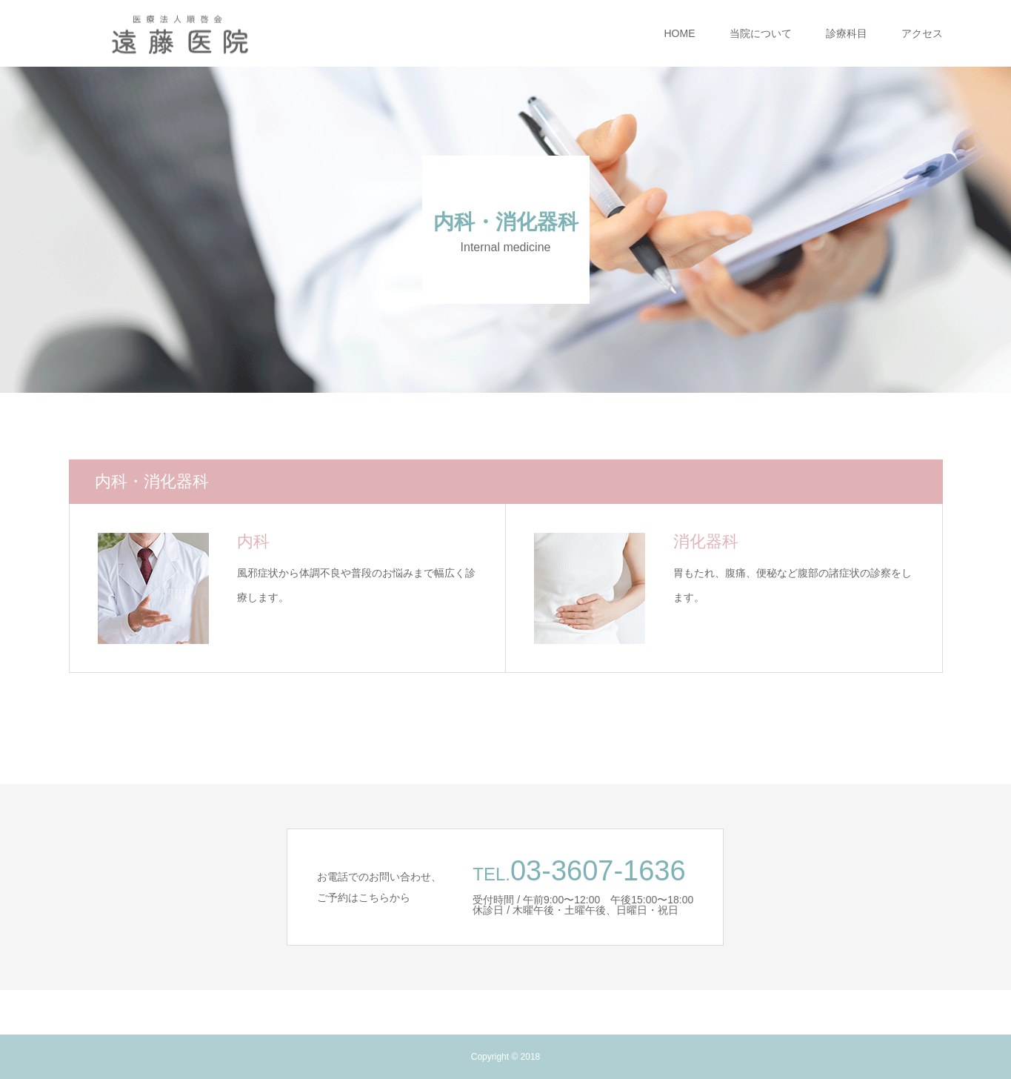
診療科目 (846, 33)
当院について (761, 33)
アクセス (922, 33)
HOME (679, 33)
